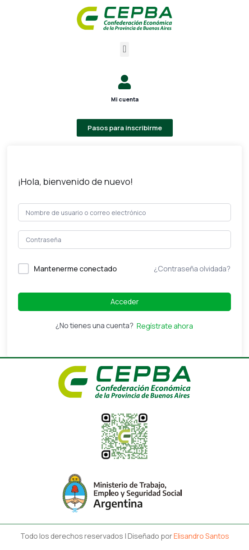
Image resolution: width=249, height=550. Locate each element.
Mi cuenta (124, 99)
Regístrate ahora (165, 326)
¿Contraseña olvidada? (192, 269)
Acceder (125, 302)
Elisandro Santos (201, 536)
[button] (124, 49)
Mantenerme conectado (75, 269)
